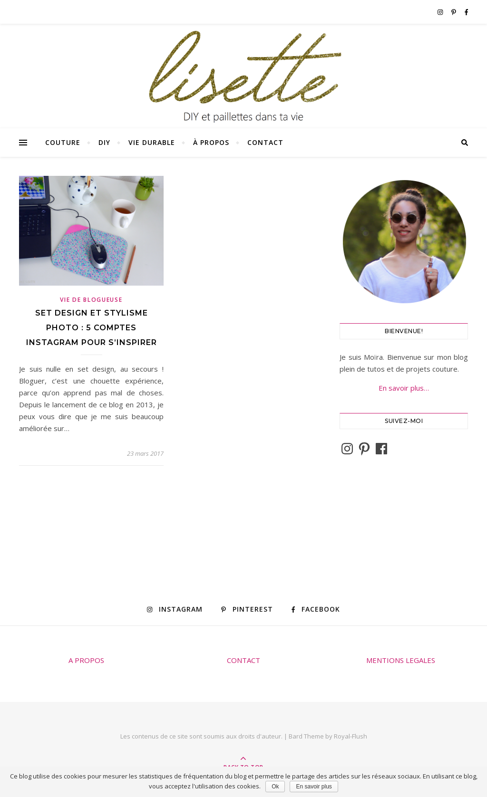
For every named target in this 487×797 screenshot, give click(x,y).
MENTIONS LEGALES (400, 660)
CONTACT (243, 660)
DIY (104, 142)
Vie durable (151, 142)
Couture (62, 142)
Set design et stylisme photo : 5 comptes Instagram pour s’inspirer (91, 327)
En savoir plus (313, 786)
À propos (211, 142)
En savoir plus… (404, 388)
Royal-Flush (350, 736)
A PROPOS (86, 660)
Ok (275, 786)
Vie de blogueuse (91, 300)
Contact (265, 142)
